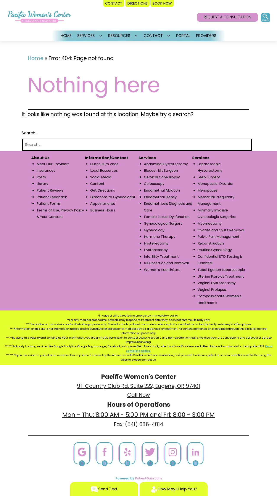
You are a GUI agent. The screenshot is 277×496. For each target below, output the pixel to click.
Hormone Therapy (159, 236)
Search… (29, 133)
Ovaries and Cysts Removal (221, 230)
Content (97, 183)
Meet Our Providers (53, 164)
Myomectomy (210, 223)
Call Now (138, 394)
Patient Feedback (52, 197)
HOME (66, 35)
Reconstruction (211, 243)
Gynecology (154, 230)
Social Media (100, 177)
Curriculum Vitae (104, 164)
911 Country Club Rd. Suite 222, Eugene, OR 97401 (138, 386)
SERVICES (86, 35)
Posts (41, 177)
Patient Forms (49, 203)
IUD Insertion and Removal (166, 263)
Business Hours (102, 210)
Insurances (46, 170)
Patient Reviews (50, 190)
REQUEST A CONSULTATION (227, 17)
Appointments (102, 203)
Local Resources (104, 170)
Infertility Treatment (161, 256)
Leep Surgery (209, 177)
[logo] (39, 18)
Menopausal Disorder (216, 183)
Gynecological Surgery (163, 223)
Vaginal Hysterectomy (217, 282)
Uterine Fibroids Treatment (221, 276)
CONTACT (153, 35)
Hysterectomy (156, 243)
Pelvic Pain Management (219, 236)
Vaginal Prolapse (212, 289)
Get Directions (102, 190)
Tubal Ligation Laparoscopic (221, 269)
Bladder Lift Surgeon (161, 170)
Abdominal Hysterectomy (166, 164)
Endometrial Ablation (162, 190)
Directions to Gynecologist (112, 197)
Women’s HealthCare (162, 269)
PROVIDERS (206, 35)
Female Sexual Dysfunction (167, 216)
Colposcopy (154, 183)
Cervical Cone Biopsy (162, 177)
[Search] (137, 145)
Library (42, 183)
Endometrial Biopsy (160, 197)
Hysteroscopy (156, 249)
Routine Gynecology (215, 249)
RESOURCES (119, 35)
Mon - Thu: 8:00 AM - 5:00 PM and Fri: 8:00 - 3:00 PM (138, 415)
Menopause (207, 190)
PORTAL (183, 35)
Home (35, 58)
